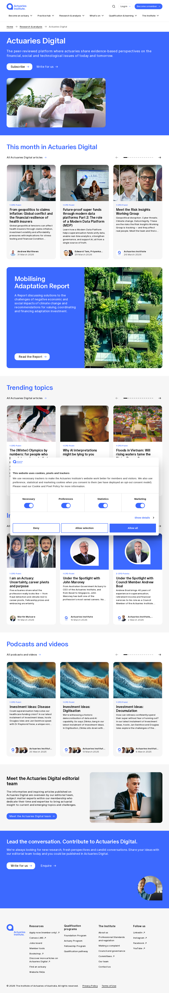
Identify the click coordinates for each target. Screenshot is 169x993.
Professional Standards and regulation (112, 939)
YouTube (137, 948)
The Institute (107, 926)
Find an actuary (37, 966)
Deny (36, 528)
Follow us (139, 926)
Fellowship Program (75, 946)
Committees (105, 956)
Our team (103, 961)
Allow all (133, 528)
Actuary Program (73, 940)
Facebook (138, 943)
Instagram (138, 937)
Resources (36, 926)
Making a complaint (109, 945)
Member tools (37, 948)
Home (10, 26)
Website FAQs (37, 972)
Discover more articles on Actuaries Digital (43, 960)
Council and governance (112, 951)
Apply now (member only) (43, 932)
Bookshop (35, 953)
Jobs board (35, 943)
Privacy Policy (90, 985)
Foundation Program (75, 935)
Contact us (105, 966)
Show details (142, 517)
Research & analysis (31, 26)
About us (103, 932)
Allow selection (84, 528)
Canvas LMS (36, 937)
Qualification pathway (76, 951)
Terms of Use (109, 985)
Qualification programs (72, 927)
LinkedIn (137, 932)
